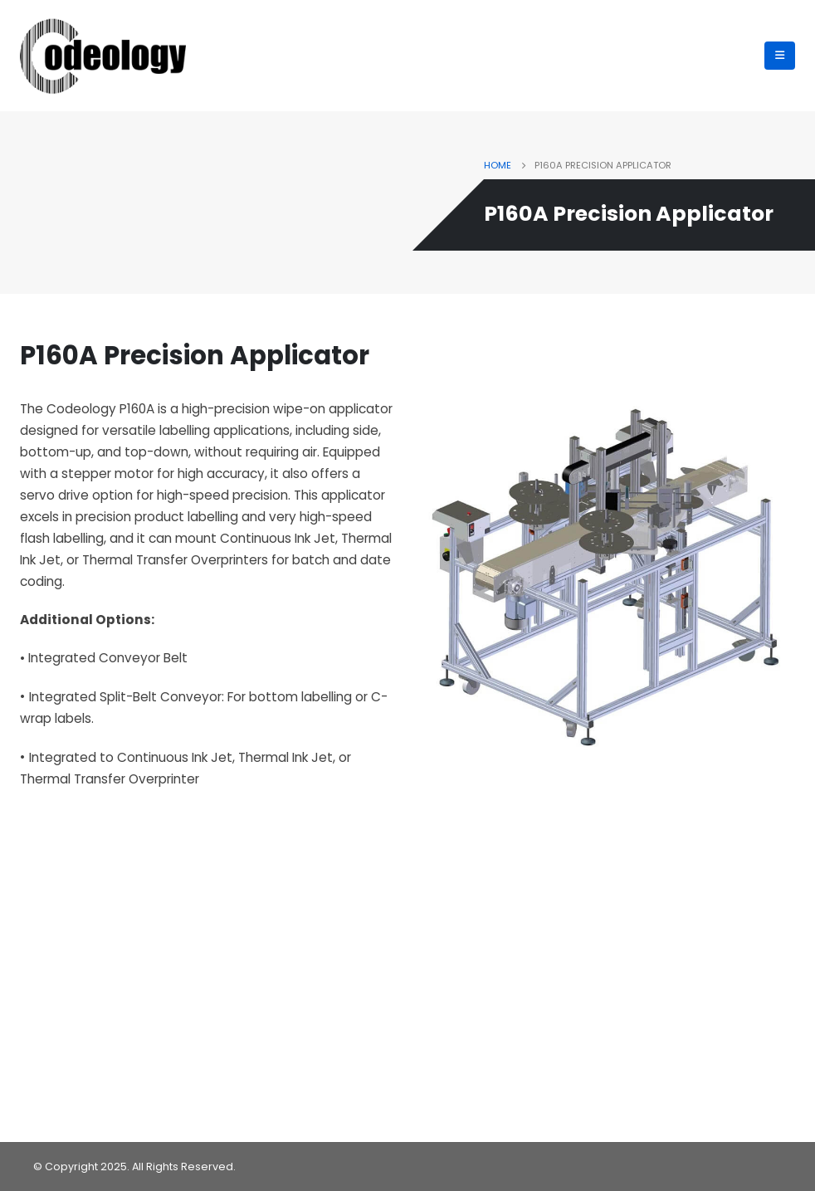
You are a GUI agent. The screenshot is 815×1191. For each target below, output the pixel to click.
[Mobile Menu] (779, 55)
